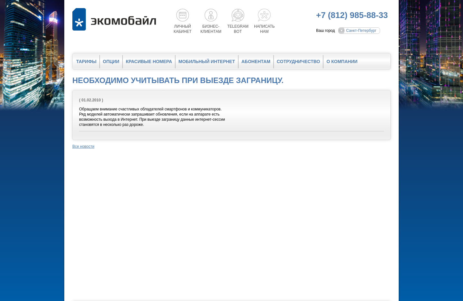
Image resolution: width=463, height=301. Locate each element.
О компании (341, 61)
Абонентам (255, 61)
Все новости (83, 146)
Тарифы (86, 61)
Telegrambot (238, 29)
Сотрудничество (298, 61)
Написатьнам (264, 29)
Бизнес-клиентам (210, 29)
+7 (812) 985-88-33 (352, 15)
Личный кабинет (183, 29)
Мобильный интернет (206, 61)
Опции (111, 61)
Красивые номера (149, 61)
